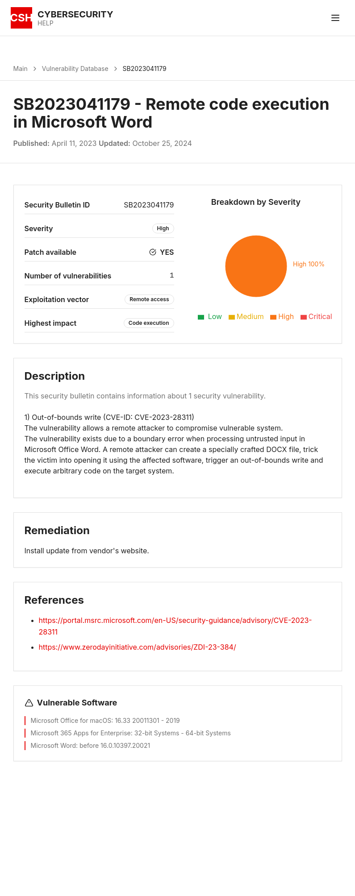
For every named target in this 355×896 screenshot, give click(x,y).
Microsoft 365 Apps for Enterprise (81, 733)
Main (20, 68)
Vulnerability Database (75, 68)
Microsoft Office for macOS (71, 720)
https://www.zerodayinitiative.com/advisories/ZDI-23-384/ (137, 647)
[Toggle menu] (335, 18)
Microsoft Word (53, 745)
